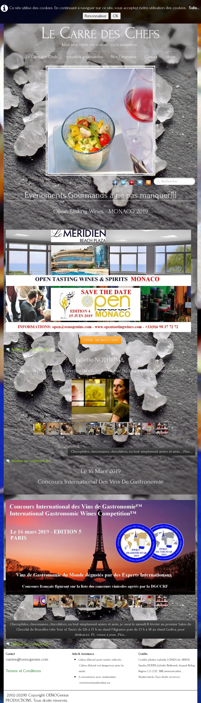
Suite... (194, 7)
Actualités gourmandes (84, 56)
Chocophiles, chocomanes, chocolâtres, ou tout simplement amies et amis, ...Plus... (131, 451)
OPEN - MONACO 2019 (100, 340)
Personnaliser (96, 16)
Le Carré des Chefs (42, 56)
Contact (150, 56)
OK (116, 16)
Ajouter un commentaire (31, 349)
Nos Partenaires (124, 56)
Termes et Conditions (23, 670)
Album (170, 56)
